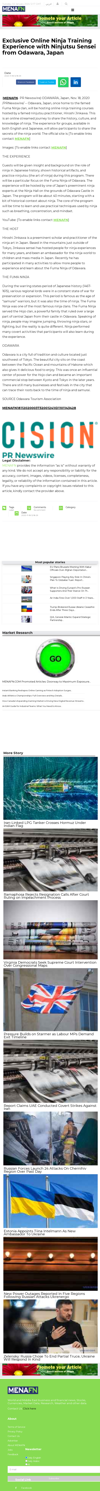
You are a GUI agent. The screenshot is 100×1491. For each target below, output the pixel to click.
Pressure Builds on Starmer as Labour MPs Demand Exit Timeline (48, 1038)
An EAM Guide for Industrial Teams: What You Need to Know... (32, 712)
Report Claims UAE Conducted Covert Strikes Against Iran (49, 1109)
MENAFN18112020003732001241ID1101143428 (39, 413)
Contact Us (14, 1435)
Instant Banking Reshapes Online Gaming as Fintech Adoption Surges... (37, 696)
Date (7, 78)
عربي (49, 3)
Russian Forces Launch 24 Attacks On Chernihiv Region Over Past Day (44, 1171)
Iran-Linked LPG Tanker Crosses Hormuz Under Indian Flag (44, 829)
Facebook (23, 1487)
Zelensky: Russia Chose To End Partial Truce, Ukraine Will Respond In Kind (49, 1357)
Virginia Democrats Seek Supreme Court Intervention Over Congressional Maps (49, 967)
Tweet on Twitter (46, 88)
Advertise (13, 1440)
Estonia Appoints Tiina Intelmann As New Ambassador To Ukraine (39, 1233)
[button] (57, 3)
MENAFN (10, 104)
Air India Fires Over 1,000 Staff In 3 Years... (72, 603)
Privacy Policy (15, 1431)
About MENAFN (16, 1444)
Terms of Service (16, 1426)
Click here (29, 1407)
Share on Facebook (26, 88)
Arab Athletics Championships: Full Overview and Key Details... (32, 701)
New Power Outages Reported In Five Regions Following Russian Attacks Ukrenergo (44, 1295)
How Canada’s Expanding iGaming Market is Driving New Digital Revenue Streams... (43, 706)
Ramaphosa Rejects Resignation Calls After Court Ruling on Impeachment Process (46, 900)
